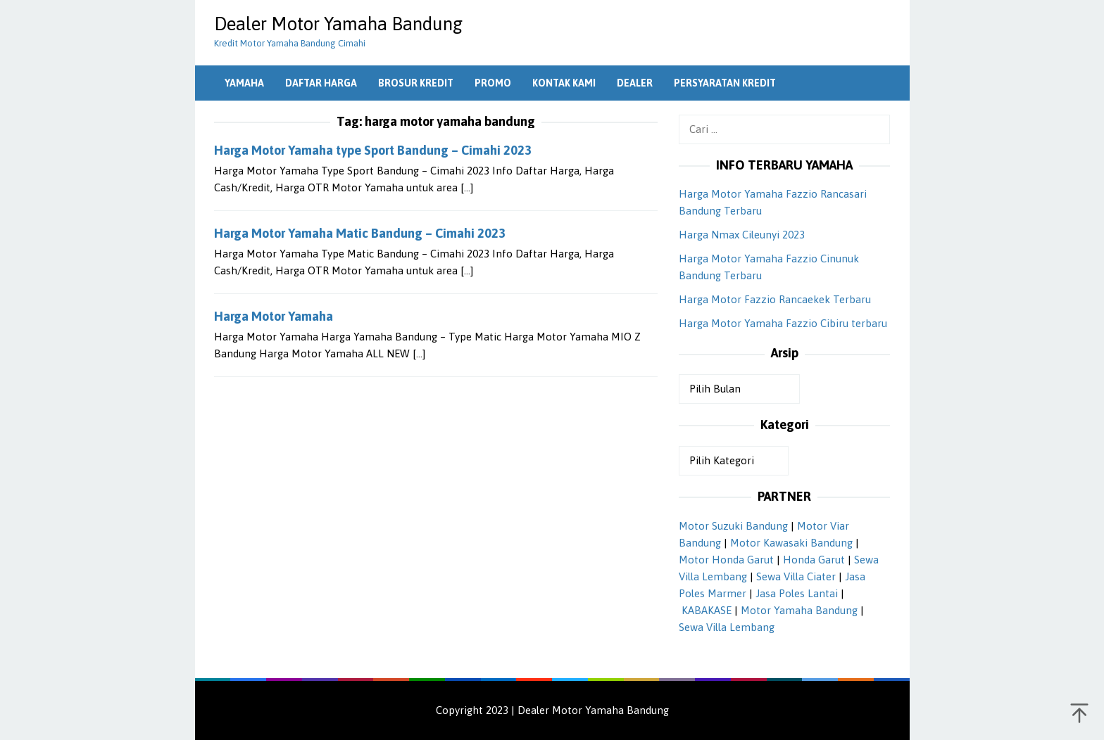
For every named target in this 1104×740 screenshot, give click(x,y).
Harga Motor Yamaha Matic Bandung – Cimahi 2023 (360, 233)
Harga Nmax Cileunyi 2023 (742, 235)
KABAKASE (707, 610)
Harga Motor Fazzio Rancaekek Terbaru (775, 299)
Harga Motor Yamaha (273, 316)
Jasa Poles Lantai (796, 593)
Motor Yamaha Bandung (799, 610)
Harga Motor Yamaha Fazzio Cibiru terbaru (783, 323)
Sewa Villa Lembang (726, 627)
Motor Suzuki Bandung (733, 526)
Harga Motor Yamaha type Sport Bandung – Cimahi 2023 (373, 150)
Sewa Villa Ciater (796, 576)
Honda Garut (814, 560)
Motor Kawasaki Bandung (791, 543)
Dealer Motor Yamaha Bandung (338, 23)
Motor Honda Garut (726, 560)
